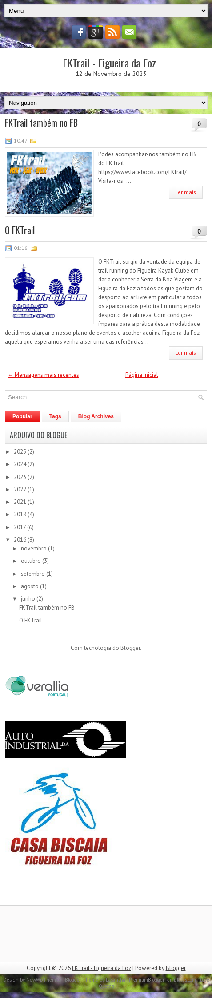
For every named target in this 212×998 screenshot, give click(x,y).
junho (28, 598)
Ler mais (186, 192)
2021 (21, 502)
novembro (34, 548)
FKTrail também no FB (41, 122)
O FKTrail (20, 230)
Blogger (130, 648)
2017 (20, 527)
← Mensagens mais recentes (43, 375)
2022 (21, 489)
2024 (21, 464)
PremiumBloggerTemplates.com (162, 980)
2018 (21, 514)
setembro (33, 574)
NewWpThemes (43, 980)
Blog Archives (96, 416)
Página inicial (141, 375)
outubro (31, 561)
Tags (55, 416)
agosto (30, 586)
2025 (21, 451)
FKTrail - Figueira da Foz (109, 63)
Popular (22, 416)
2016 (21, 539)
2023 (21, 477)
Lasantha (115, 980)
